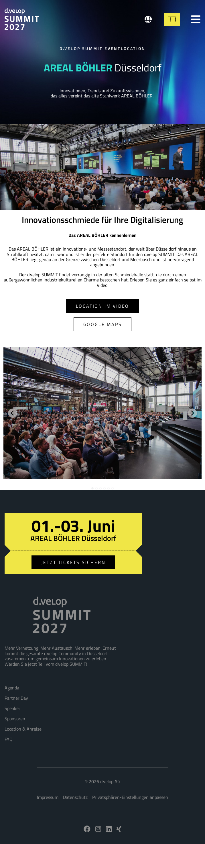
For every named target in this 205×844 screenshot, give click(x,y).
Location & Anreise (23, 728)
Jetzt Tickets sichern (73, 562)
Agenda (12, 687)
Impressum (47, 797)
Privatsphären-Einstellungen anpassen (130, 797)
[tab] (92, 488)
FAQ (9, 739)
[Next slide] (192, 413)
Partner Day (16, 698)
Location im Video (102, 306)
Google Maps (102, 324)
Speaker (12, 708)
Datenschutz (75, 797)
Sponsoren (15, 718)
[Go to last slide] (12, 413)
